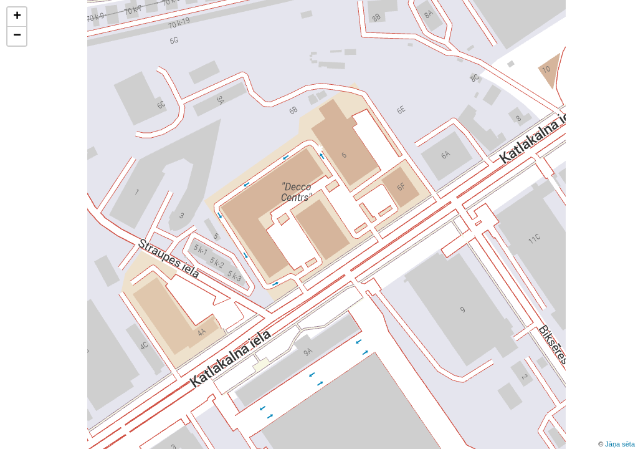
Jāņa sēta (620, 444)
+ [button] (17, 16)
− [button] (17, 36)
